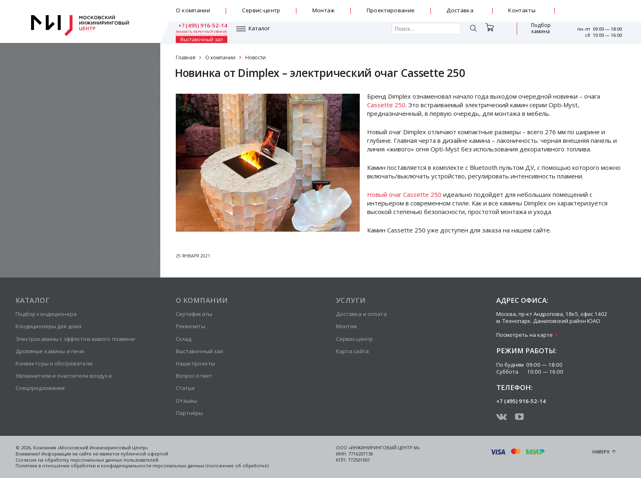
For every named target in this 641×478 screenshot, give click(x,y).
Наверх (601, 452)
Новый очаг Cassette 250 (404, 194)
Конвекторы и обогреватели (54, 363)
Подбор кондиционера (46, 314)
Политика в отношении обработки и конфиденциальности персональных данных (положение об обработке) (142, 465)
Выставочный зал (535, 32)
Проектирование (391, 10)
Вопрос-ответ (194, 375)
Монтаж (323, 10)
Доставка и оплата (361, 314)
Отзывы (186, 400)
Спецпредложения (40, 388)
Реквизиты (190, 326)
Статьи (185, 388)
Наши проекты (195, 363)
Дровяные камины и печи (50, 351)
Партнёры (189, 413)
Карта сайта (352, 351)
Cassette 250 (386, 105)
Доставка (459, 10)
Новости (255, 57)
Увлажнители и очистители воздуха (64, 375)
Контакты (522, 10)
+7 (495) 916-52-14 (596, 7)
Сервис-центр (261, 10)
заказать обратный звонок (596, 14)
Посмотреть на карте (524, 334)
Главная (185, 57)
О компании (193, 10)
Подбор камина (493, 32)
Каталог (199, 32)
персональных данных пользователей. (114, 460)
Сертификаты (194, 314)
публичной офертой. (145, 454)
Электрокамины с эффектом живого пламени (75, 339)
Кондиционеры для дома (49, 326)
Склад (184, 339)
